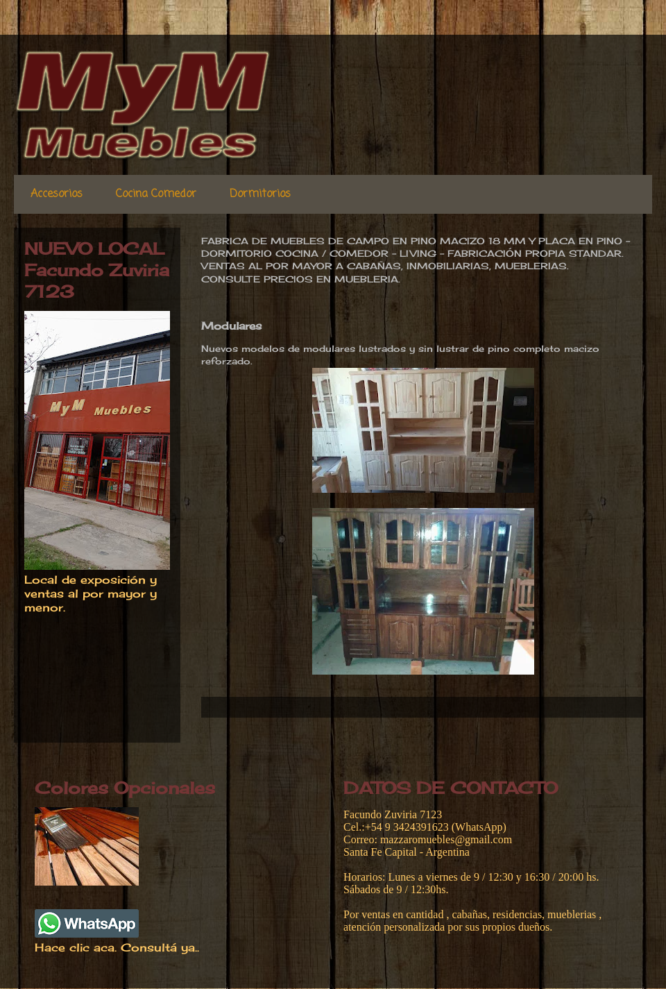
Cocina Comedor (156, 194)
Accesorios (57, 194)
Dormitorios (260, 194)
